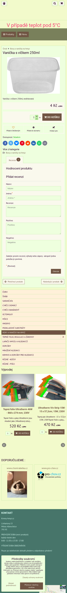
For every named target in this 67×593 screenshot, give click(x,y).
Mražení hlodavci (11, 350)
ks (9, 433)
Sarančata (8, 301)
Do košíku (52, 117)
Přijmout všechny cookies (31, 586)
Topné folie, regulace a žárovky (34, 337)
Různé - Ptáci (9, 364)
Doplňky (7, 346)
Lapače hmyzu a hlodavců (15, 341)
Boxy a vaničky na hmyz (16, 152)
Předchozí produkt (14, 281)
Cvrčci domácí (9, 305)
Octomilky (8, 314)
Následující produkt (52, 281)
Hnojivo (6, 323)
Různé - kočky (9, 359)
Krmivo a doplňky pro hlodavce (18, 355)
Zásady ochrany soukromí (33, 577)
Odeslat (56, 271)
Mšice (5, 319)
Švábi (5, 296)
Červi (5, 292)
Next (63, 445)
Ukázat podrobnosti (11, 584)
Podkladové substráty (14, 328)
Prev (4, 445)
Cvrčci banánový (11, 310)
